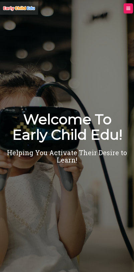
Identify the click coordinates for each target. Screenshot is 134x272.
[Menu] (128, 8)
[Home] (19, 8)
